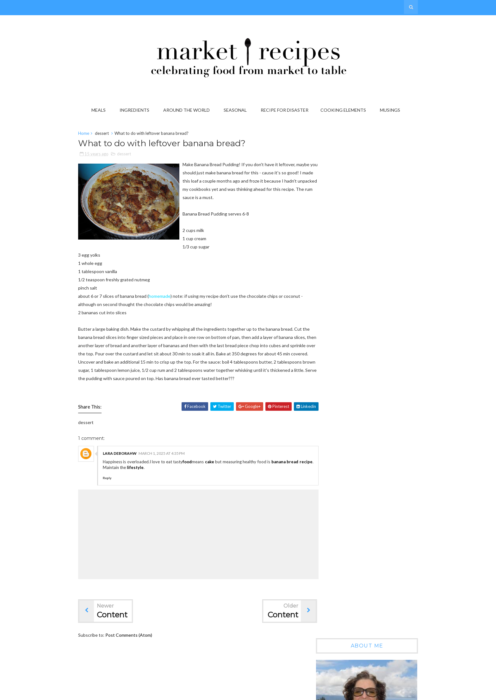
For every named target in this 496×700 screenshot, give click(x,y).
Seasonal (236, 110)
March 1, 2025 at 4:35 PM (170, 470)
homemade (168, 305)
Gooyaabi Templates (389, 693)
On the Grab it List (364, 405)
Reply (115, 495)
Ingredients (136, 110)
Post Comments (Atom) (137, 652)
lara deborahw (128, 470)
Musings (391, 110)
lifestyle (171, 484)
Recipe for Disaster (286, 110)
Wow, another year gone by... (374, 350)
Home (92, 134)
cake (220, 479)
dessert (110, 134)
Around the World (187, 110)
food (197, 479)
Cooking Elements (344, 110)
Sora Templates (319, 693)
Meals (100, 110)
